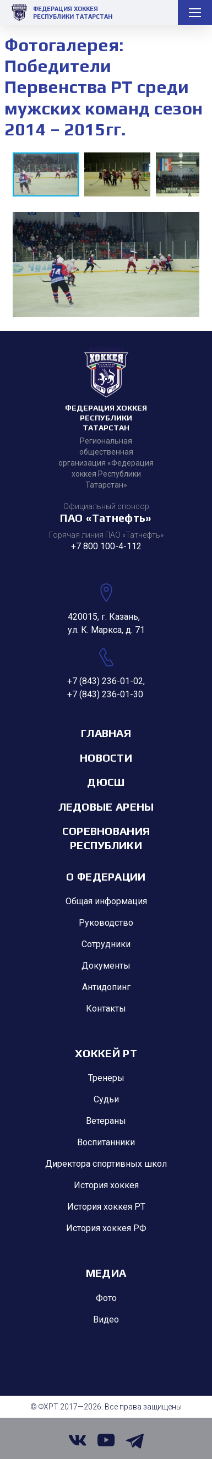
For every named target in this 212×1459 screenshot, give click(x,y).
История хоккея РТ (106, 1206)
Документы (106, 965)
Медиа (106, 1272)
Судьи (106, 1099)
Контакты (106, 1008)
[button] (120, 174)
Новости (106, 757)
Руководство (106, 922)
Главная (106, 732)
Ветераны (106, 1121)
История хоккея (106, 1185)
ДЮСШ (105, 781)
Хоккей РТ (106, 1053)
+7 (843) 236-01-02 (105, 681)
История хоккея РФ (106, 1228)
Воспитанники (106, 1142)
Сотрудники (106, 944)
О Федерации (105, 876)
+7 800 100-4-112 (106, 546)
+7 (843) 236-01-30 (105, 694)
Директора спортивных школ (106, 1164)
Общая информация (106, 901)
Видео (106, 1319)
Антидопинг (106, 987)
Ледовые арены (106, 806)
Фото (106, 1298)
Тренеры (106, 1078)
